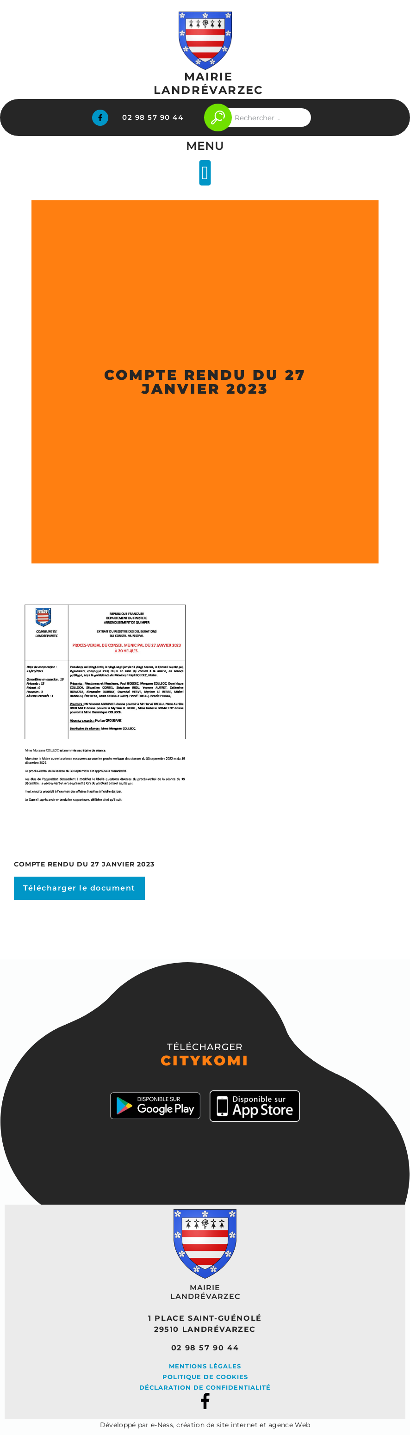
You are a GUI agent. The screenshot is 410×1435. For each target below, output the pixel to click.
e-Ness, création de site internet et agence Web (230, 1425)
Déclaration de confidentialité (205, 1387)
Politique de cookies (205, 1376)
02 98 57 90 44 (152, 117)
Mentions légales (205, 1366)
